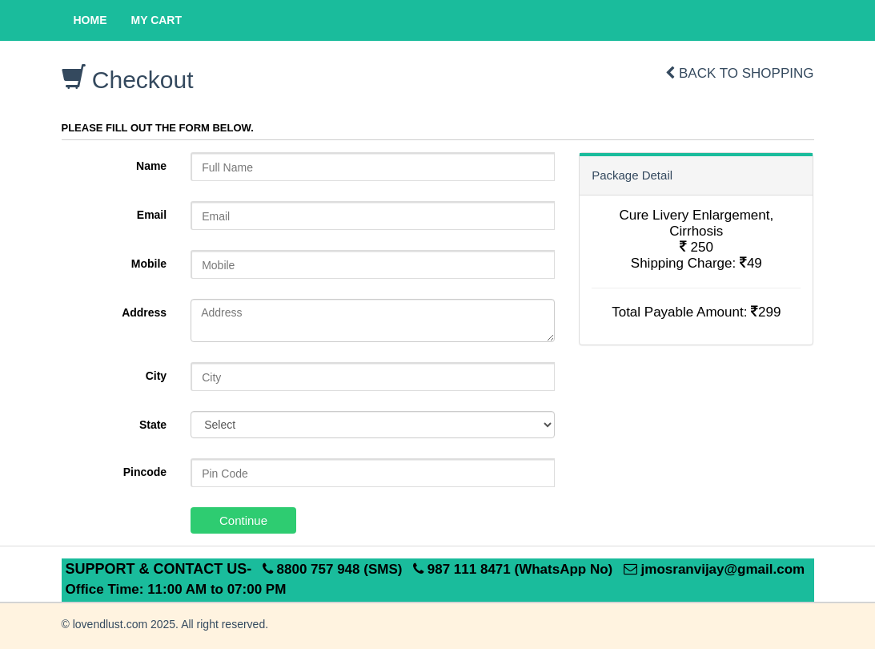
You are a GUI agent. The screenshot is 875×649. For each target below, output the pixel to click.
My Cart (157, 20)
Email (152, 214)
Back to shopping (739, 73)
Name (151, 165)
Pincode (145, 472)
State (153, 424)
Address (144, 312)
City (156, 375)
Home (90, 20)
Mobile (149, 263)
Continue (243, 520)
